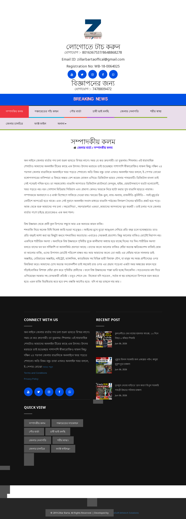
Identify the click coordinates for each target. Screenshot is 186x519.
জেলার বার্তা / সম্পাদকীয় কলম (94, 148)
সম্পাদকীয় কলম (37, 423)
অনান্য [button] (62, 123)
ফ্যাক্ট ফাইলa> (63, 448)
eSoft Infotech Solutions (126, 512)
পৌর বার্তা (75, 111)
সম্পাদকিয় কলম (14, 111)
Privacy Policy (31, 378)
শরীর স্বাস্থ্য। (63, 440)
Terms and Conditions (35, 372)
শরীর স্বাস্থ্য (155, 111)
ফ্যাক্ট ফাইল (40, 123)
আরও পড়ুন (48, 366)
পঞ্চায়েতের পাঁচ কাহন (46, 111)
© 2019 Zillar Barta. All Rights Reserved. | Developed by (79, 512)
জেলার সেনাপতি (129, 111)
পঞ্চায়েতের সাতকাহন (67, 423)
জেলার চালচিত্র (14, 123)
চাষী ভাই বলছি (101, 111)
